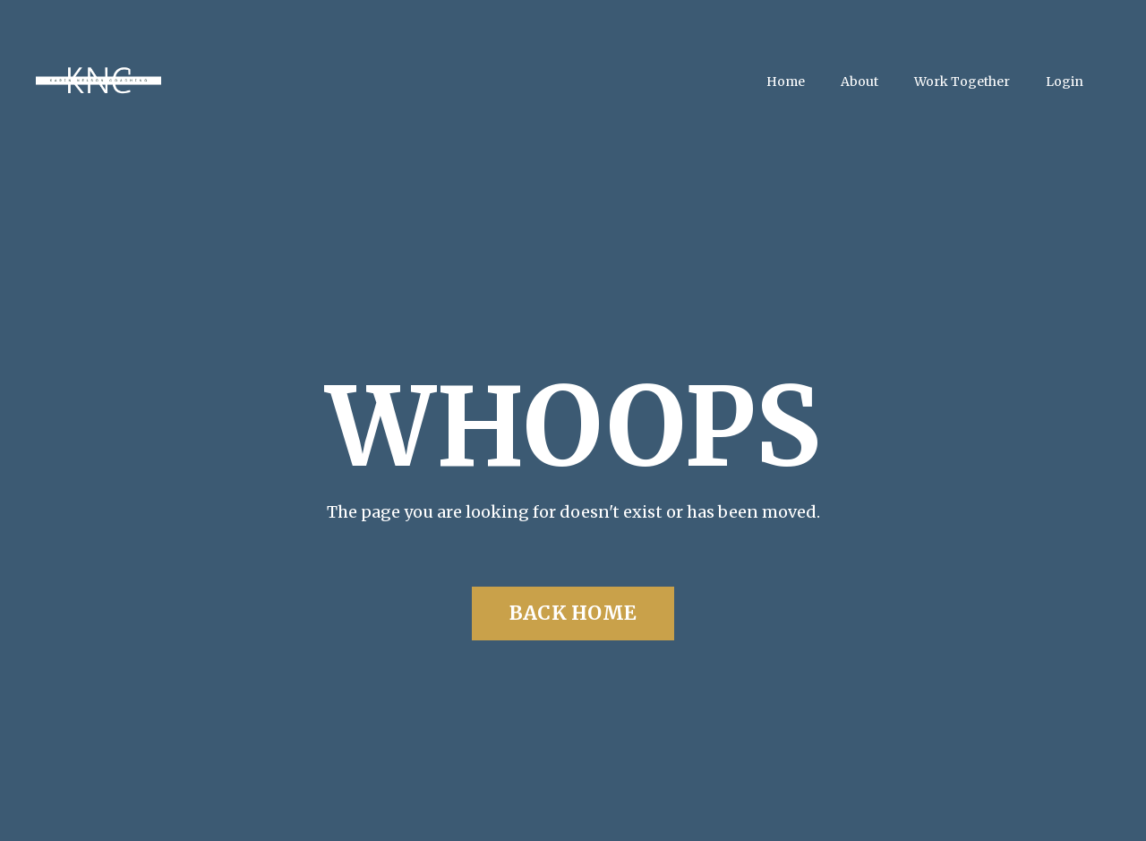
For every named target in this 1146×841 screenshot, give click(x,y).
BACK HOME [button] (573, 613)
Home (785, 81)
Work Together (962, 81)
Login (1064, 81)
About (859, 81)
